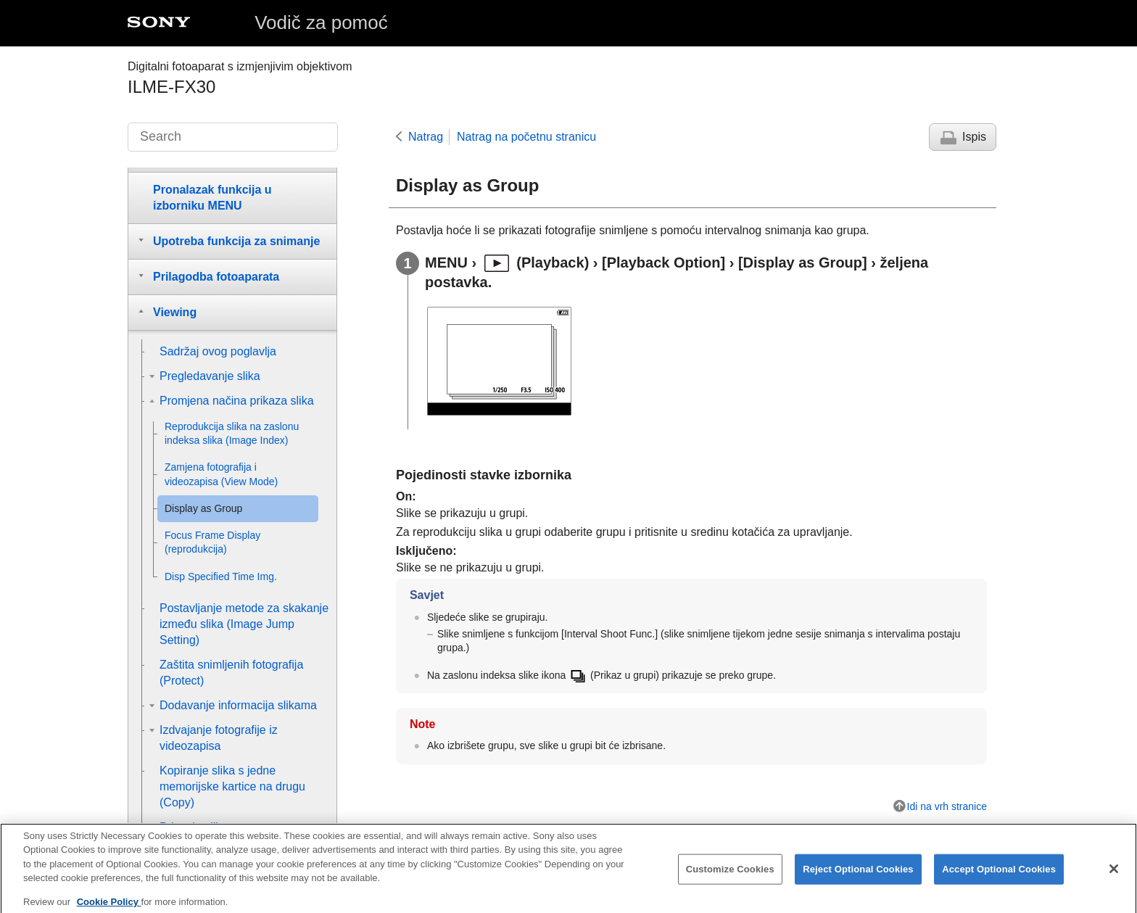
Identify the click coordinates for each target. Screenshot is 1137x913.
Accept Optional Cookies (999, 878)
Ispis (974, 137)
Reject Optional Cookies (858, 878)
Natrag (425, 137)
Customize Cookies (730, 878)
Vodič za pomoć (321, 22)
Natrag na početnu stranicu (526, 137)
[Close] (1114, 878)
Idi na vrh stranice (947, 806)
